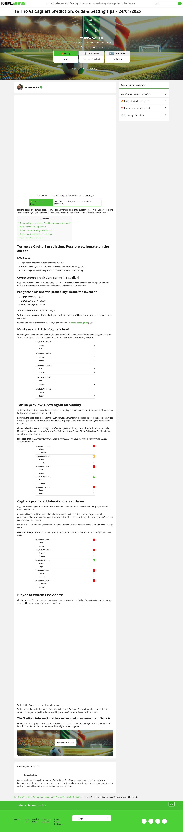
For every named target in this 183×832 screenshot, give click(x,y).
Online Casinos (128, 3)
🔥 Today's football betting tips (144, 101)
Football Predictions (55, 3)
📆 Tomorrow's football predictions (144, 108)
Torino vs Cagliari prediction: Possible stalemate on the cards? (44, 223)
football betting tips (78, 322)
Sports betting (99, 3)
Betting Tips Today (40, 797)
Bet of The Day (71, 3)
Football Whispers (22, 797)
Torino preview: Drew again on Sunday (35, 230)
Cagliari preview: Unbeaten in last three (35, 234)
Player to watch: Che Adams (30, 238)
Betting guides (113, 3)
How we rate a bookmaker (58, 821)
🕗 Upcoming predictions (144, 115)
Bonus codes (85, 3)
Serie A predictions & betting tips (144, 93)
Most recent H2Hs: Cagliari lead (32, 227)
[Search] (165, 3)
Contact (17, 819)
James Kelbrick (32, 87)
